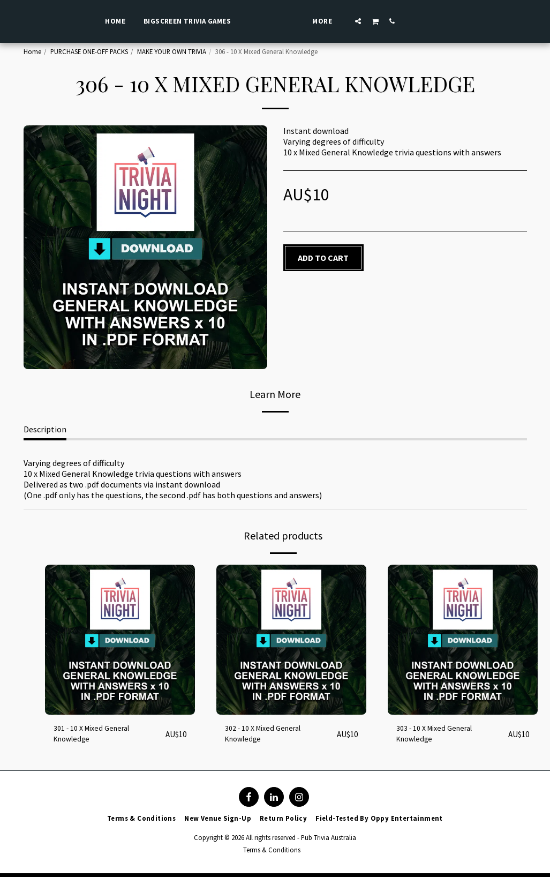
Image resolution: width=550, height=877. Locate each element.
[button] (382, 21)
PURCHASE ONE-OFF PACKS (89, 51)
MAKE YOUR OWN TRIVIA (171, 51)
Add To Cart (323, 257)
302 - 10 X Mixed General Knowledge (268, 736)
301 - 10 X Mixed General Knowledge (97, 736)
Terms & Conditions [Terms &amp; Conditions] (271, 853)
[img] (120, 640)
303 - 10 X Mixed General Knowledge (439, 736)
